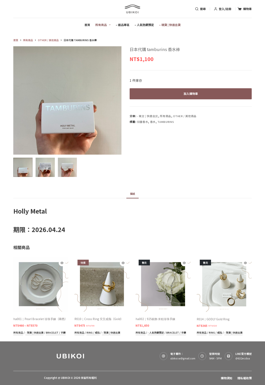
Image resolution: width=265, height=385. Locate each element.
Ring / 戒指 (93, 332)
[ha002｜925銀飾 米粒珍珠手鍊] (163, 284)
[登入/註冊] (222, 9)
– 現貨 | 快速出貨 (170, 25)
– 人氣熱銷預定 (144, 25)
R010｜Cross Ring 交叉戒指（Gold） (98, 319)
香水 (153, 122)
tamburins (165, 122)
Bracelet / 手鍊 (56, 332)
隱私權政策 (244, 378)
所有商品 (103, 24)
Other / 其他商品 (185, 116)
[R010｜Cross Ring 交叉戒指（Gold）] (101, 284)
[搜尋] (200, 9)
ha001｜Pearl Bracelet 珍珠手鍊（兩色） (40, 319)
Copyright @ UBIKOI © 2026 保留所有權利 (70, 378)
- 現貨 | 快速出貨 (147, 116)
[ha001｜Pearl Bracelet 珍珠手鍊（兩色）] (40, 284)
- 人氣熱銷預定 (156, 332)
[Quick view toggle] (62, 263)
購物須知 (226, 378)
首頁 (87, 25)
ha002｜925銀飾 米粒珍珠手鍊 (155, 319)
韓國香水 (142, 122)
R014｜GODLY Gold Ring (213, 319)
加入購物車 (191, 94)
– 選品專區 (122, 25)
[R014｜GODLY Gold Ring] (224, 284)
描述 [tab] (132, 193)
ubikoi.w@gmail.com (182, 358)
